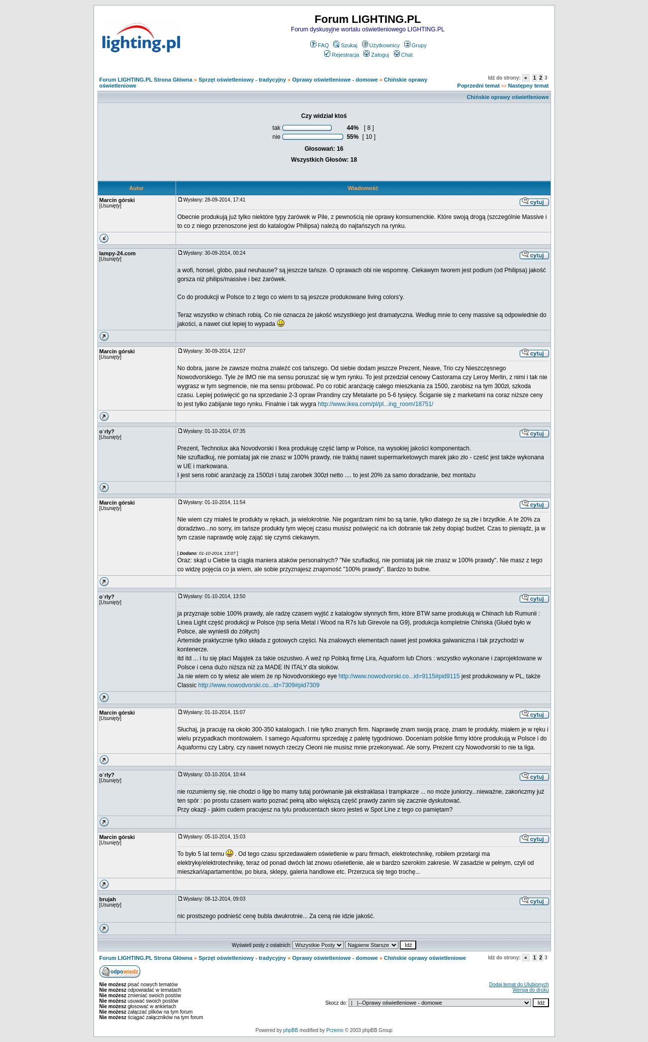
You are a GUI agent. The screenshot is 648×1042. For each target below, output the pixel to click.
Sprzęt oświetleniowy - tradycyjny (242, 80)
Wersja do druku (531, 990)
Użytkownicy (381, 45)
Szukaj (345, 45)
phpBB (290, 1030)
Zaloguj (376, 55)
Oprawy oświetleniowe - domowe (334, 80)
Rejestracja (341, 55)
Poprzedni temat (478, 86)
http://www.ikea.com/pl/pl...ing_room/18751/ (375, 404)
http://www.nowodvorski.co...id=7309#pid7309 (259, 685)
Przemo (334, 1030)
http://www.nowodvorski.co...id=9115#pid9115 (399, 676)
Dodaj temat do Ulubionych (519, 984)
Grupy (415, 45)
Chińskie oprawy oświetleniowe (507, 97)
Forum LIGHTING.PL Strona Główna (145, 80)
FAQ (319, 45)
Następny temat (528, 86)
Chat (403, 55)
